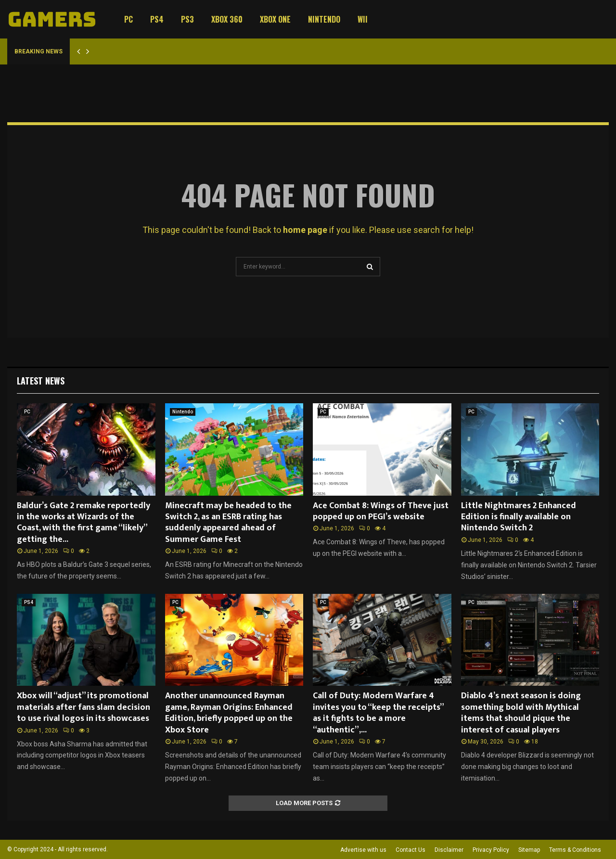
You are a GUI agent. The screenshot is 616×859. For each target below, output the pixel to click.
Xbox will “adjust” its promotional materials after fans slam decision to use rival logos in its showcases (83, 707)
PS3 (187, 19)
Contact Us (410, 849)
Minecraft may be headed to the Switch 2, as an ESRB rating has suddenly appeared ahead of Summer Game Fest (228, 523)
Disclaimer (449, 849)
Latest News (40, 380)
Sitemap (529, 849)
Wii (363, 19)
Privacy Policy (491, 849)
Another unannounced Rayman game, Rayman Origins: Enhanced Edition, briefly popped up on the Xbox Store (229, 713)
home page (305, 230)
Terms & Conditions (575, 849)
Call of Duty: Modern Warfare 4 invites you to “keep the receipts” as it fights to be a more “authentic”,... (378, 713)
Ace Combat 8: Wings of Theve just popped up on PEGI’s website (381, 511)
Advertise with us (363, 849)
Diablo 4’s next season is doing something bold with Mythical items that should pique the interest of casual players (521, 713)
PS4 (157, 19)
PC (128, 19)
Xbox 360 (227, 19)
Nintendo (324, 19)
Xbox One (275, 19)
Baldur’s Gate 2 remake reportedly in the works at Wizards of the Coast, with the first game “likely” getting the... (83, 523)
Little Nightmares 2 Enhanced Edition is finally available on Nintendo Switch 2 (518, 517)
